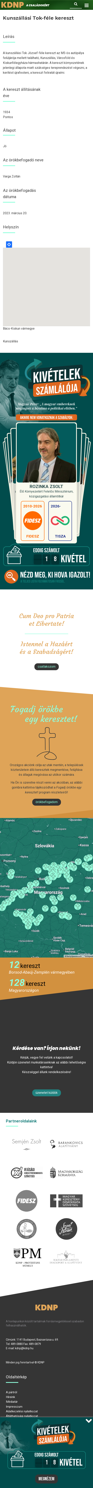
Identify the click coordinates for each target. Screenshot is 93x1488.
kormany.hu (66, 1164)
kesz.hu (26, 1220)
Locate (9, 244)
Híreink (10, 1397)
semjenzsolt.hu (26, 1136)
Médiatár (12, 1401)
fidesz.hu (26, 1192)
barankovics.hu (66, 1136)
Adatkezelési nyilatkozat (22, 1411)
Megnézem (46, 1479)
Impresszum (14, 1406)
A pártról (11, 1392)
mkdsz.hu (66, 1192)
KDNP (46, 1307)
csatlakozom (46, 666)
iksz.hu (26, 1164)
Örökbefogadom (47, 802)
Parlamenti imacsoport (66, 1248)
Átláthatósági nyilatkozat (22, 1416)
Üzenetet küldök (47, 1093)
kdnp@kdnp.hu (24, 1348)
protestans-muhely (27, 1248)
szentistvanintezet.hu (66, 1220)
